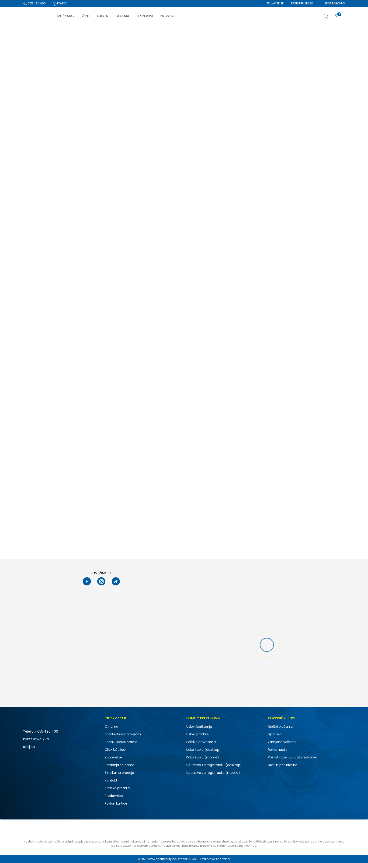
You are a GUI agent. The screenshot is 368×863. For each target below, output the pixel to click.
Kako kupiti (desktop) (203, 749)
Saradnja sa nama (119, 765)
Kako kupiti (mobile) (202, 757)
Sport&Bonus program (123, 734)
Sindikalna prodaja (119, 772)
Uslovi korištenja (199, 726)
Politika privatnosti (201, 742)
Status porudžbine (282, 765)
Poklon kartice (116, 803)
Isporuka (274, 734)
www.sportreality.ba (162, 859)
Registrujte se (302, 3)
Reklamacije (278, 749)
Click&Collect (116, 749)
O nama (111, 726)
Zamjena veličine (282, 742)
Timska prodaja (117, 788)
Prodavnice (114, 795)
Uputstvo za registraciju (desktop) (214, 765)
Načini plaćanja (280, 726)
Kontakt (111, 780)
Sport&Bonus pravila (121, 742)
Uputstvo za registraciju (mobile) (213, 772)
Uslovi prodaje (197, 734)
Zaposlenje (113, 757)
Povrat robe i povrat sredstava (292, 757)
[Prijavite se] (337, 16)
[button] (331, 18)
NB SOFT (193, 859)
